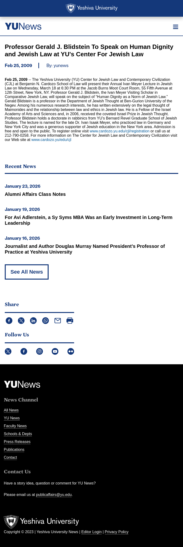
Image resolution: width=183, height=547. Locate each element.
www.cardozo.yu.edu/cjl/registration (119, 131)
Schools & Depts (18, 434)
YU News (12, 418)
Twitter (8, 351)
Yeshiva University (91, 8)
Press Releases (17, 442)
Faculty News (15, 426)
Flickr (70, 351)
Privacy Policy (117, 532)
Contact (10, 457)
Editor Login (91, 532)
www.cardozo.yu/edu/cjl (51, 140)
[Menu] (175, 26)
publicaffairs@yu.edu (53, 495)
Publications (14, 450)
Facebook (23, 351)
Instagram (39, 351)
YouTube (55, 351)
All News (11, 410)
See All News (26, 272)
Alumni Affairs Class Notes (35, 194)
